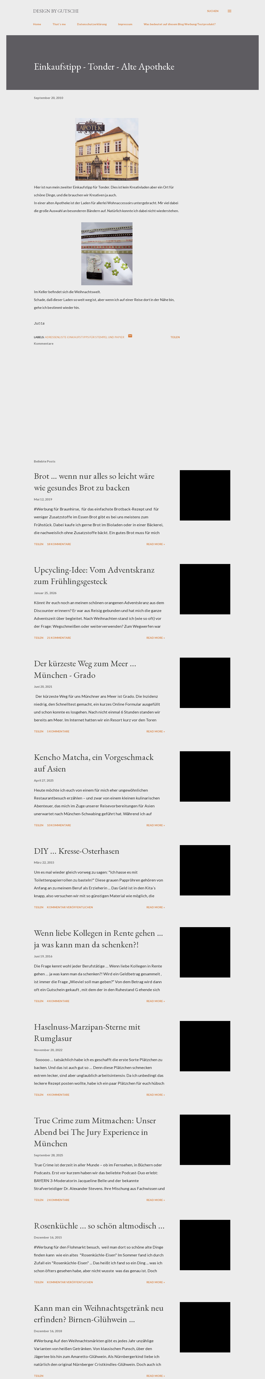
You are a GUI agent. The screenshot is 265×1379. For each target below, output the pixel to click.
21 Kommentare (59, 637)
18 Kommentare (59, 544)
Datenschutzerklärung (92, 24)
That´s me (59, 24)
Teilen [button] (175, 337)
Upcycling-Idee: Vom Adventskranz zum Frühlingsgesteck (94, 575)
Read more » (155, 544)
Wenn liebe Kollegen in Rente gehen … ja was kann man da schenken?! (98, 938)
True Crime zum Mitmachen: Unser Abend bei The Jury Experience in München (95, 1132)
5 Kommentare (58, 731)
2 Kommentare (58, 1200)
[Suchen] (212, 11)
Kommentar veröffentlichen (70, 907)
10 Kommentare (59, 825)
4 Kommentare (58, 1001)
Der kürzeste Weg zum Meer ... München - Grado (85, 669)
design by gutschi (55, 11)
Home (37, 24)
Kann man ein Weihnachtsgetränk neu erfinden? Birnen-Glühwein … (99, 1313)
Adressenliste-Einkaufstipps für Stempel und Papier (84, 337)
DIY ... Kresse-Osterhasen (76, 850)
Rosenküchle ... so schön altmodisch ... (99, 1225)
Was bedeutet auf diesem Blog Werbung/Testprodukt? (180, 24)
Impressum (125, 24)
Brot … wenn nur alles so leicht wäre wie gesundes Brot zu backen (94, 481)
